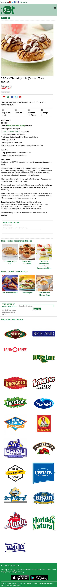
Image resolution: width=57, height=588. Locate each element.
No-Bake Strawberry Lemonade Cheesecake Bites (44, 264)
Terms (3, 585)
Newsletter (24, 2)
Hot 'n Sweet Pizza (10, 293)
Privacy (9, 585)
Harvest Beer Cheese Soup (44, 294)
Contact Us (17, 585)
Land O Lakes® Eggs (10, 131)
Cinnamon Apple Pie (10, 262)
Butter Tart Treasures (27, 262)
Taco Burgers (27, 293)
